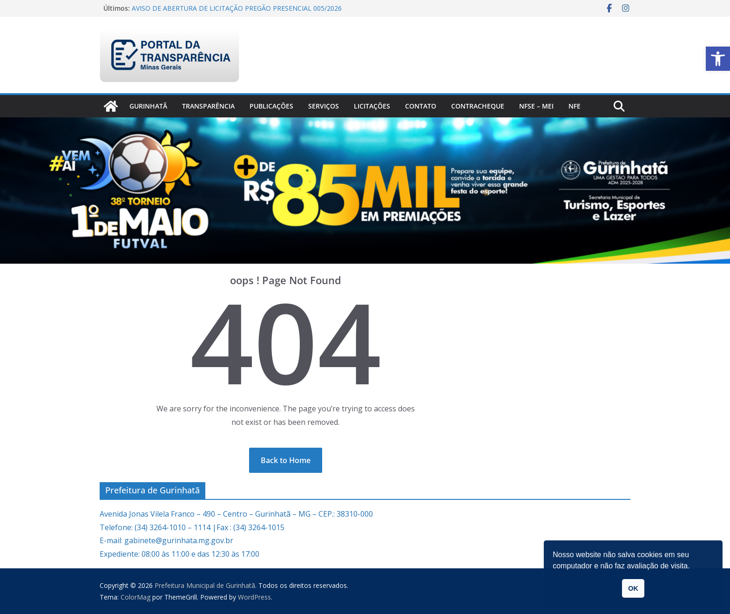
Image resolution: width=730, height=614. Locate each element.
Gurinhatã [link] (148, 106)
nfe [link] (574, 106)
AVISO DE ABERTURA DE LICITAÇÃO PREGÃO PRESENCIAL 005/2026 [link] (237, 8)
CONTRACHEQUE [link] (477, 106)
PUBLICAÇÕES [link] (271, 106)
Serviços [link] (323, 106)
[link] (718, 59)
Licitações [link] (372, 106)
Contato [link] (420, 106)
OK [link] (633, 588)
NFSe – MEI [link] (536, 106)
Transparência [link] (208, 106)
